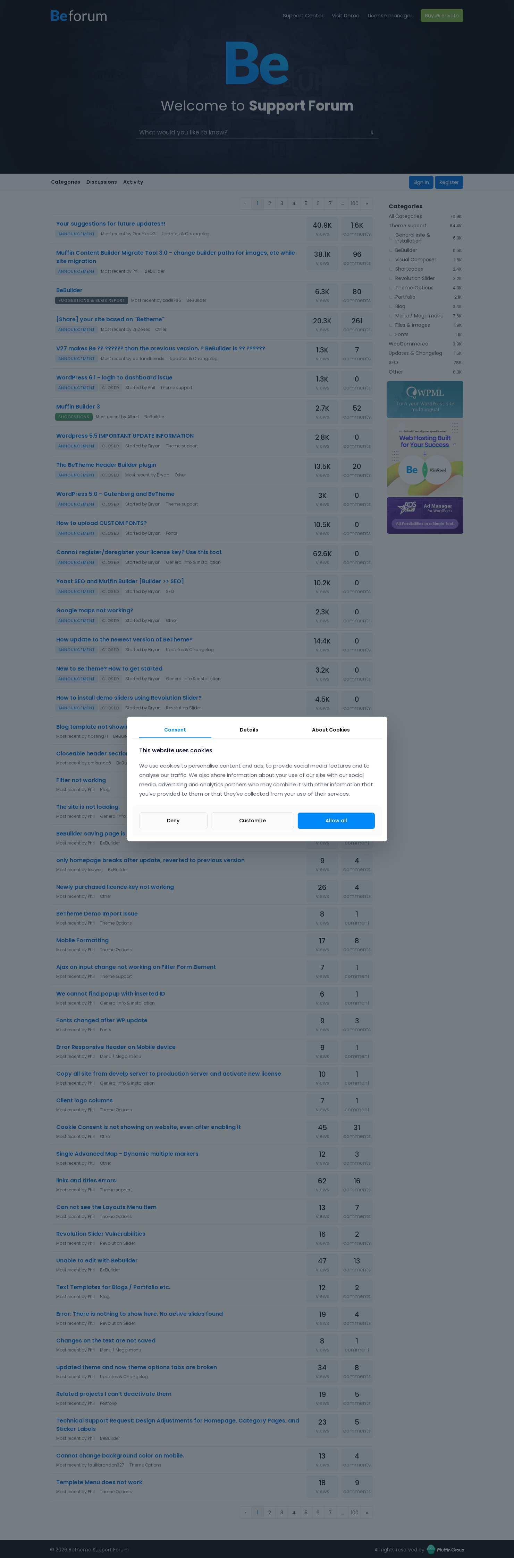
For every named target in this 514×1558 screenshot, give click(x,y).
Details (249, 729)
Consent (175, 729)
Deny (173, 820)
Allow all (336, 820)
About (331, 729)
